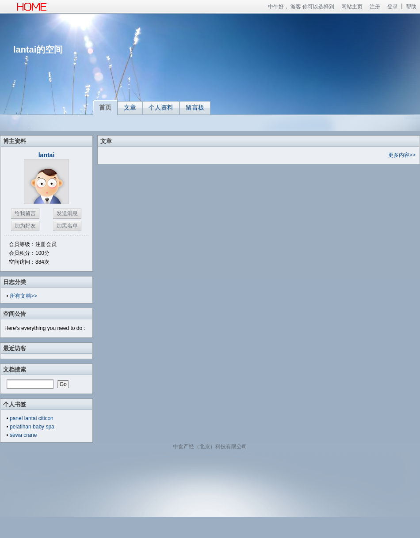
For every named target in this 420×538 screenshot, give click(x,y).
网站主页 (352, 7)
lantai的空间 (38, 49)
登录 (392, 7)
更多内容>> (402, 155)
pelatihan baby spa (32, 427)
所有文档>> (23, 296)
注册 (375, 7)
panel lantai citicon (31, 418)
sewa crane (23, 435)
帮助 (411, 7)
